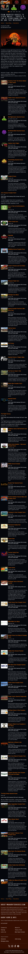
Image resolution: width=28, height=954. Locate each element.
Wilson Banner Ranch (13, 819)
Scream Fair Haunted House (15, 483)
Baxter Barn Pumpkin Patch (15, 383)
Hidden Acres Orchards (14, 463)
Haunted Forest (12, 398)
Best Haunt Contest (20, 932)
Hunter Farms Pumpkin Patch (15, 682)
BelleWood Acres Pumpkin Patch (16, 249)
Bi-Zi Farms (11, 343)
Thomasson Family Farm (14, 525)
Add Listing (18, 939)
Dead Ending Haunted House (15, 159)
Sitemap (3, 929)
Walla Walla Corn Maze (14, 621)
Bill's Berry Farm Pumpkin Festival (16, 664)
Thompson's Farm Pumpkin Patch (16, 512)
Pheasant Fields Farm (13, 281)
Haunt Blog (8, 23)
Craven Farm (11, 538)
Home (2, 23)
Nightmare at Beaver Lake (15, 742)
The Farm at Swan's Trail (14, 371)
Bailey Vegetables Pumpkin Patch (16, 804)
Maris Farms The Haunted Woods (16, 851)
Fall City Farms (12, 328)
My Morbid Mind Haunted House (16, 130)
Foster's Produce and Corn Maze (16, 265)
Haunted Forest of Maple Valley (16, 357)
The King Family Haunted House (9, 793)
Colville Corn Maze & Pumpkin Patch (17, 880)
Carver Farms (11, 567)
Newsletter (16, 23)
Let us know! (4, 923)
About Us (17, 927)
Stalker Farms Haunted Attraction (16, 97)
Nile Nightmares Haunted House (16, 117)
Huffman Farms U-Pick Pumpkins (16, 710)
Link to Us (3, 932)
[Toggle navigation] (25, 2)
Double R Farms (12, 176)
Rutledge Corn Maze (13, 294)
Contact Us (4, 927)
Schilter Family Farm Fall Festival (16, 865)
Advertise (3, 939)
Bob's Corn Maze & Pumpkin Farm (17, 756)
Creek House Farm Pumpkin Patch (17, 602)
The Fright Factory (6, 414)
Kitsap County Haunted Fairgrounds (17, 696)
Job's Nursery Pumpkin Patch (8, 193)
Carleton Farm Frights (13, 143)
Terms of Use (18, 929)
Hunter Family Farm (13, 221)
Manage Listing (5, 941)
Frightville (10, 235)
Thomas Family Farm (13, 552)
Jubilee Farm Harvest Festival (15, 651)
